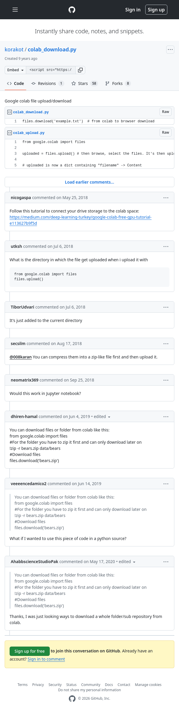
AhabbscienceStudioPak (34, 561)
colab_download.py (52, 49)
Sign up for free (30, 651)
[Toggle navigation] (15, 9)
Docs (109, 684)
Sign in (133, 9)
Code (15, 83)
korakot (14, 49)
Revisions (47, 83)
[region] (89, 122)
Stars (84, 83)
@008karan (21, 357)
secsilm (18, 343)
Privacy (38, 684)
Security (55, 684)
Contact (124, 684)
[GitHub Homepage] (72, 698)
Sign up (156, 9)
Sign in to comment (46, 659)
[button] (80, 70)
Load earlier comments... (89, 182)
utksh (16, 246)
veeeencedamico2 (29, 483)
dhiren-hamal (24, 416)
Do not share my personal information (89, 689)
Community (90, 684)
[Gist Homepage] (71, 9)
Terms (22, 684)
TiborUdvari (22, 307)
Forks (118, 83)
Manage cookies (148, 684)
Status (71, 684)
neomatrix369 (24, 380)
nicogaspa (21, 197)
